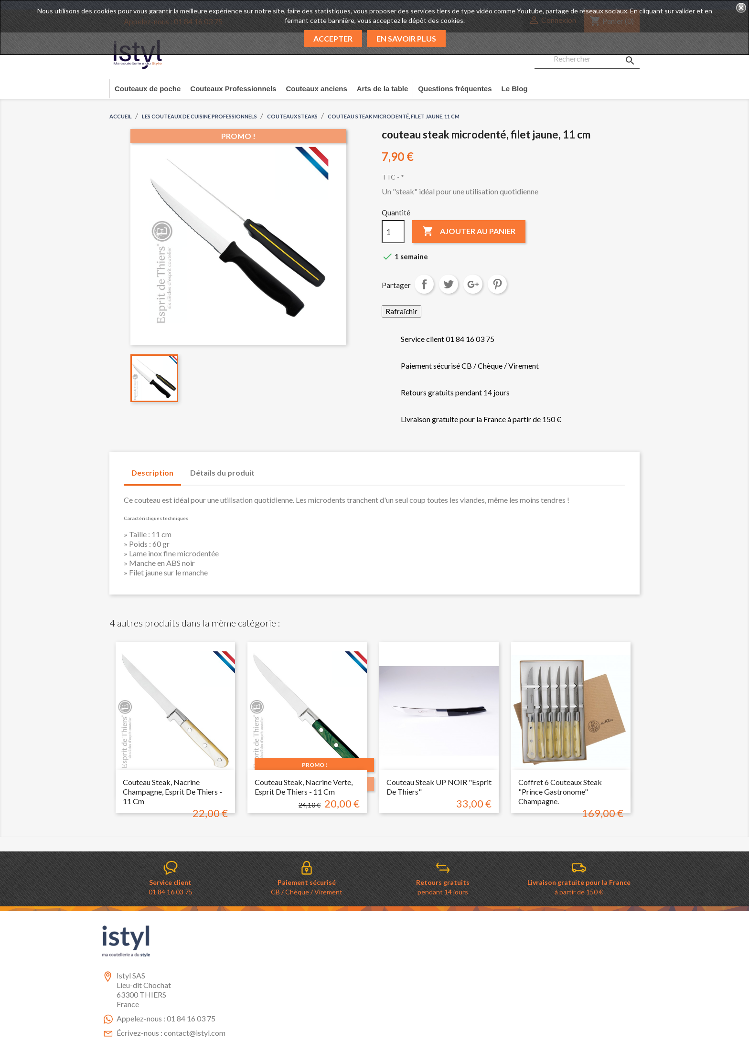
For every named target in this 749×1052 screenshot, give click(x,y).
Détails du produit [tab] (222, 472)
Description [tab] (152, 472)
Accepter (333, 38)
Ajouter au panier (468, 231)
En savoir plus (406, 38)
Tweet (448, 284)
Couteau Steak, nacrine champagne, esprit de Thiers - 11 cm (172, 791)
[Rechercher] (587, 59)
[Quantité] (393, 231)
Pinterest (497, 284)
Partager (424, 284)
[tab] (271, 468)
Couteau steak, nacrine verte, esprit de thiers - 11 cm (304, 786)
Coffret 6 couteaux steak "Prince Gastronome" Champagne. (560, 791)
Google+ (472, 284)
